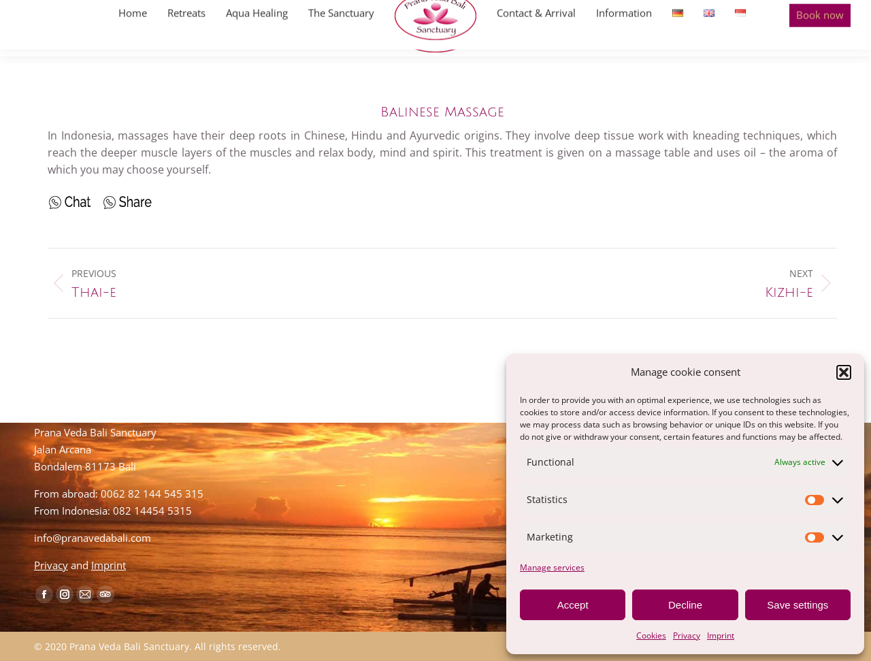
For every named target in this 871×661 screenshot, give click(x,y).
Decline (685, 605)
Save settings (797, 605)
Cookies (651, 635)
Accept (573, 605)
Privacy (686, 635)
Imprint (720, 635)
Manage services (552, 567)
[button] (844, 372)
